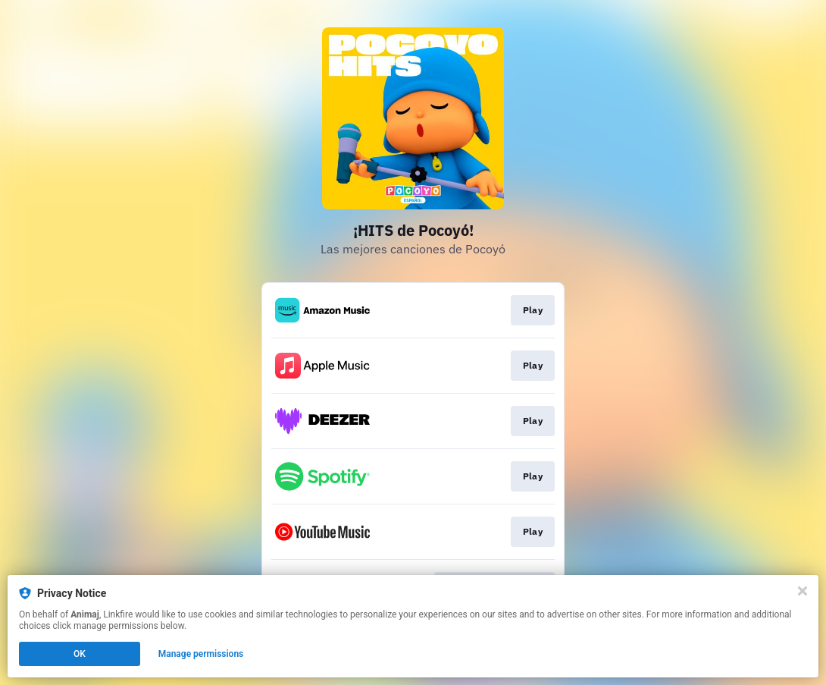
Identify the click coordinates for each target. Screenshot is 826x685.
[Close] (802, 591)
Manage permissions (201, 654)
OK (80, 654)
